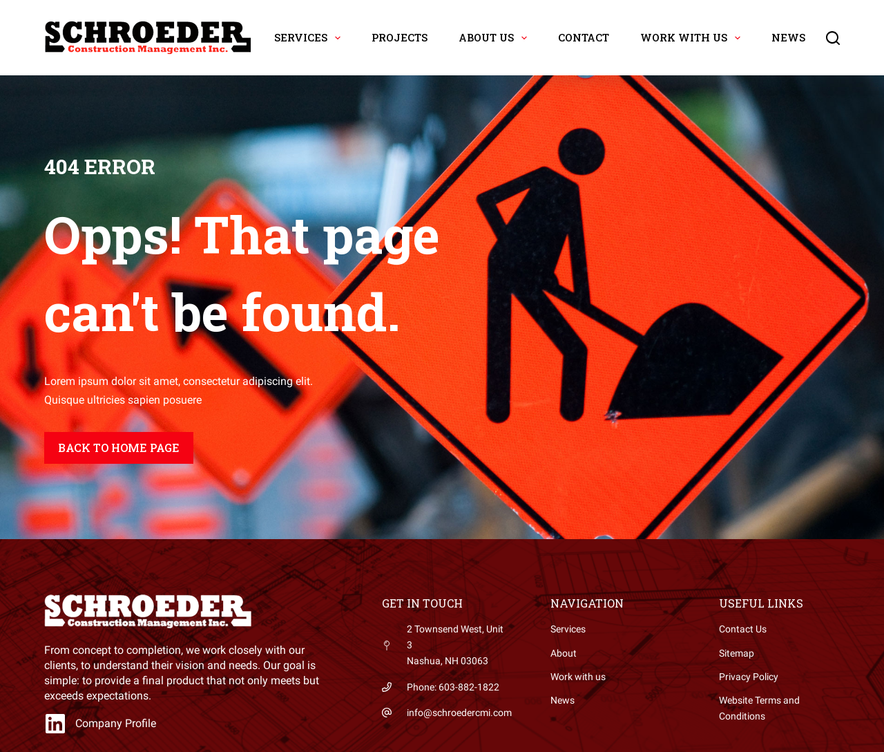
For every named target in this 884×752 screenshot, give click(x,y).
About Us (495, 38)
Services (310, 38)
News (788, 37)
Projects (399, 37)
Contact (583, 37)
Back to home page (119, 447)
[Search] (833, 38)
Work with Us (693, 38)
